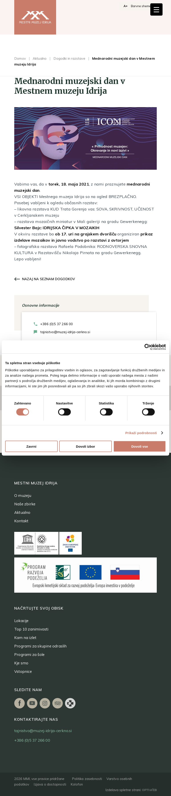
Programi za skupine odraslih (40, 646)
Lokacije (21, 620)
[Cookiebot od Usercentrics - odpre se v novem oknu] (146, 347)
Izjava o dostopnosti (50, 784)
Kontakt (21, 520)
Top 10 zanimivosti (31, 629)
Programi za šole (29, 654)
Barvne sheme (141, 6)
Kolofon (77, 784)
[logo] (35, 17)
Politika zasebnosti (87, 779)
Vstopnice (23, 671)
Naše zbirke (24, 504)
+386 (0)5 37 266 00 (56, 324)
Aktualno (40, 58)
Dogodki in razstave (69, 58)
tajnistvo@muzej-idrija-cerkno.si (65, 332)
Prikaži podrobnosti (141, 433)
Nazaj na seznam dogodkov (48, 279)
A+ (126, 6)
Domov (20, 58)
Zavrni (31, 446)
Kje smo (21, 663)
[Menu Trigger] (156, 9)
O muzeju (22, 495)
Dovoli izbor (85, 446)
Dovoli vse (139, 446)
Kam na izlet (25, 637)
